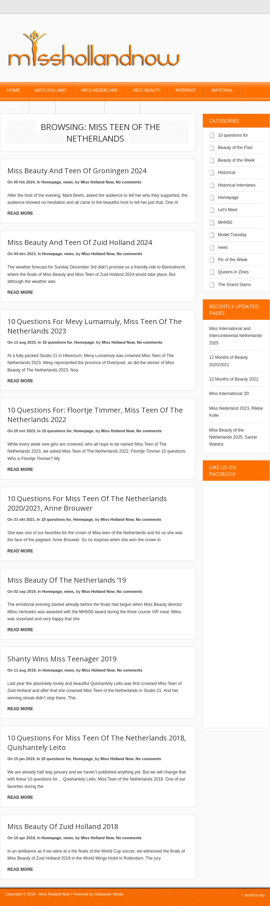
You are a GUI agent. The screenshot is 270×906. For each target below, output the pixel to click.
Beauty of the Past (235, 147)
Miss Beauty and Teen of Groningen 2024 (76, 170)
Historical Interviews (237, 185)
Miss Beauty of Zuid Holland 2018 (62, 826)
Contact (122, 106)
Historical (226, 172)
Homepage (51, 182)
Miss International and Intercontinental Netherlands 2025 (235, 335)
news (68, 182)
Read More (20, 213)
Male (42, 106)
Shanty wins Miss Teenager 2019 (61, 659)
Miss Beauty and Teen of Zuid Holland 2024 (79, 242)
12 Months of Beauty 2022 (233, 379)
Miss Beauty (147, 90)
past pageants (80, 106)
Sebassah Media (109, 894)
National (222, 90)
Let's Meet (227, 209)
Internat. (186, 90)
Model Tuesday (232, 234)
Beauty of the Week (236, 160)
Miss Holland (50, 90)
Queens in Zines (233, 272)
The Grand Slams (234, 284)
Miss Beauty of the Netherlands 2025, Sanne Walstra (233, 437)
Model (14, 106)
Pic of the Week (233, 259)
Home (13, 90)
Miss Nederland (99, 90)
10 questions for (57, 342)
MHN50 (225, 222)
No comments (128, 182)
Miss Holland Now (97, 182)
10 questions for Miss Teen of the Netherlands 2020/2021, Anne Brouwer (87, 503)
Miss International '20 (229, 393)
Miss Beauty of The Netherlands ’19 (66, 580)
